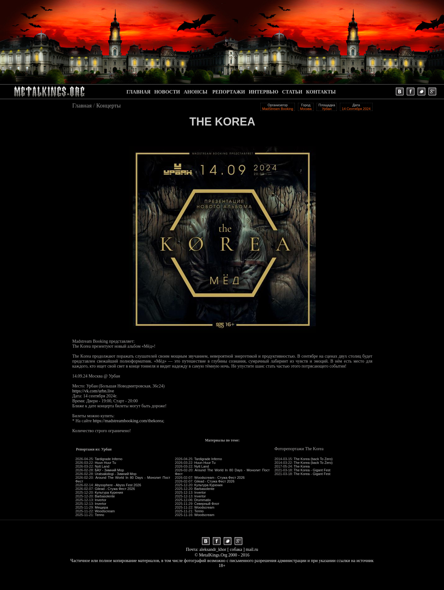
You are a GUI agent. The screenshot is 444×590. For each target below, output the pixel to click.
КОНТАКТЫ (321, 91)
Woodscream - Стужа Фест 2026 (219, 477)
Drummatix (202, 500)
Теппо (99, 515)
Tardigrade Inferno (108, 459)
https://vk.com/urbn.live (93, 391)
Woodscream (105, 511)
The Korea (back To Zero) (313, 459)
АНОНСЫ (195, 91)
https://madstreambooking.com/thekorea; (128, 420)
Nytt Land (102, 466)
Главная (82, 105)
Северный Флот (206, 503)
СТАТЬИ (292, 91)
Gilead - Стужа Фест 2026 (115, 489)
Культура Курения (109, 492)
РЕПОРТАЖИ (228, 91)
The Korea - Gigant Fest (312, 470)
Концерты (108, 105)
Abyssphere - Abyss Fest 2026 (118, 485)
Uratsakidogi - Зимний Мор (115, 474)
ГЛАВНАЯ (138, 91)
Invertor (100, 500)
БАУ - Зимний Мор (109, 470)
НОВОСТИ (167, 91)
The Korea (301, 466)
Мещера (101, 507)
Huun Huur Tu (105, 462)
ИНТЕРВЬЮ (263, 91)
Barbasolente (105, 496)
